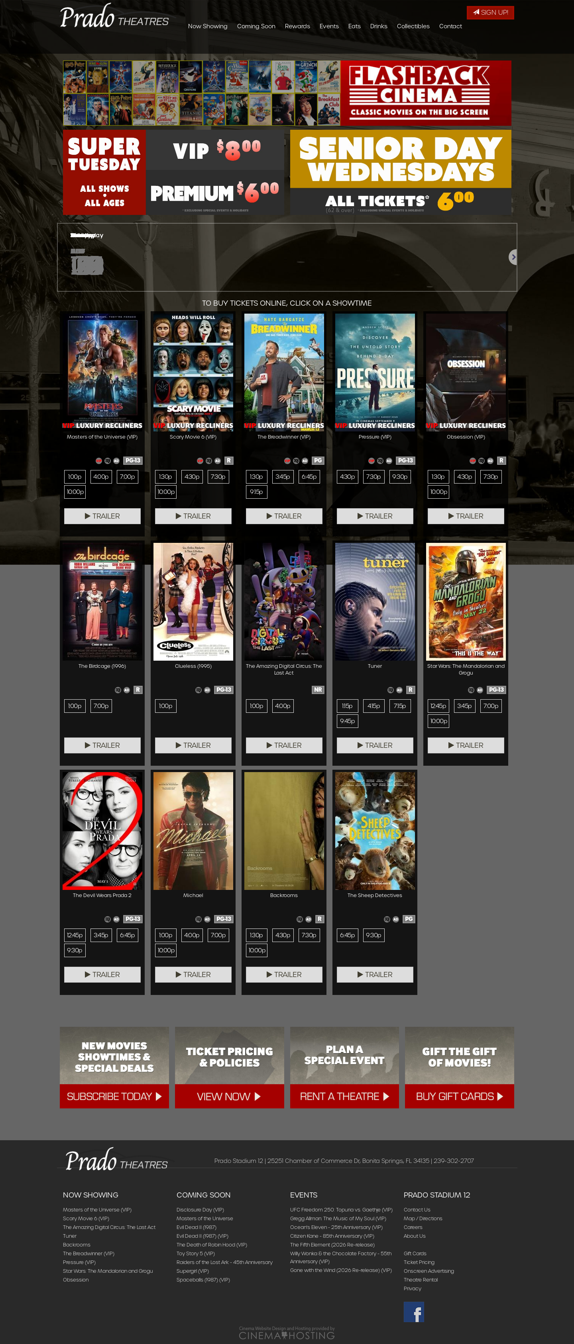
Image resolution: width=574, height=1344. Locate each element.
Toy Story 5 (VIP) (196, 1253)
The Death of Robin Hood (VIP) (212, 1244)
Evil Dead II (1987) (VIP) (202, 1236)
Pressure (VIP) (79, 1262)
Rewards (345, 46)
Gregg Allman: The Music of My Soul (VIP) (338, 1218)
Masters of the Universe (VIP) (97, 1209)
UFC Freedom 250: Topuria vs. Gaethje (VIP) (341, 1209)
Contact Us (417, 1209)
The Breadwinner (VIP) (88, 1253)
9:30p (399, 477)
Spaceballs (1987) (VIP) (203, 1279)
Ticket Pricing (419, 1262)
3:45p (282, 477)
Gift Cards (415, 1253)
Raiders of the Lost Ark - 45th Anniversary (225, 1262)
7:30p (218, 477)
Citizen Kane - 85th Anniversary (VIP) (332, 1236)
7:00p (127, 477)
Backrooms (76, 1244)
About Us (415, 1236)
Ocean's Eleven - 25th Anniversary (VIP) (336, 1227)
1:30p (165, 477)
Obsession (75, 1279)
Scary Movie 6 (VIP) (86, 1218)
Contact (498, 46)
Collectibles (460, 46)
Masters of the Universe (205, 1218)
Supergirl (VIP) (193, 1271)
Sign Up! (490, 12)
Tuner (70, 1236)
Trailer (102, 516)
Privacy (412, 1288)
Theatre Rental (421, 1279)
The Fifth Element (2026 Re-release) (332, 1244)
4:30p (192, 477)
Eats (402, 46)
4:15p (374, 706)
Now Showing (255, 46)
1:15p (347, 706)
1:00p (74, 477)
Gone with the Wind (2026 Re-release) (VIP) (341, 1270)
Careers (413, 1227)
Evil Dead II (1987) (196, 1227)
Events (376, 46)
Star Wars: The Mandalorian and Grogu (108, 1271)
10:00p (75, 492)
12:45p (438, 706)
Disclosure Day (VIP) (200, 1209)
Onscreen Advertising (429, 1271)
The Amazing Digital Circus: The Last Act (109, 1227)
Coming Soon (304, 46)
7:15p (400, 706)
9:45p (347, 721)
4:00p (100, 477)
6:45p (309, 477)
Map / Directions (423, 1218)
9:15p (256, 492)
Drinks (426, 46)
